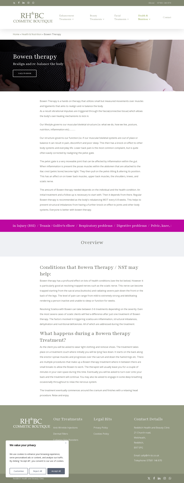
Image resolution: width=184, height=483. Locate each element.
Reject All (37, 471)
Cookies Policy (101, 433)
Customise (19, 471)
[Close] (65, 443)
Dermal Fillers (60, 433)
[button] (24, 73)
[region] (37, 458)
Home (16, 34)
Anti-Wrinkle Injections (65, 427)
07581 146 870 (154, 460)
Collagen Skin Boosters (65, 439)
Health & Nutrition (31, 34)
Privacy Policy (101, 427)
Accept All (56, 471)
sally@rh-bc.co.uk (150, 455)
